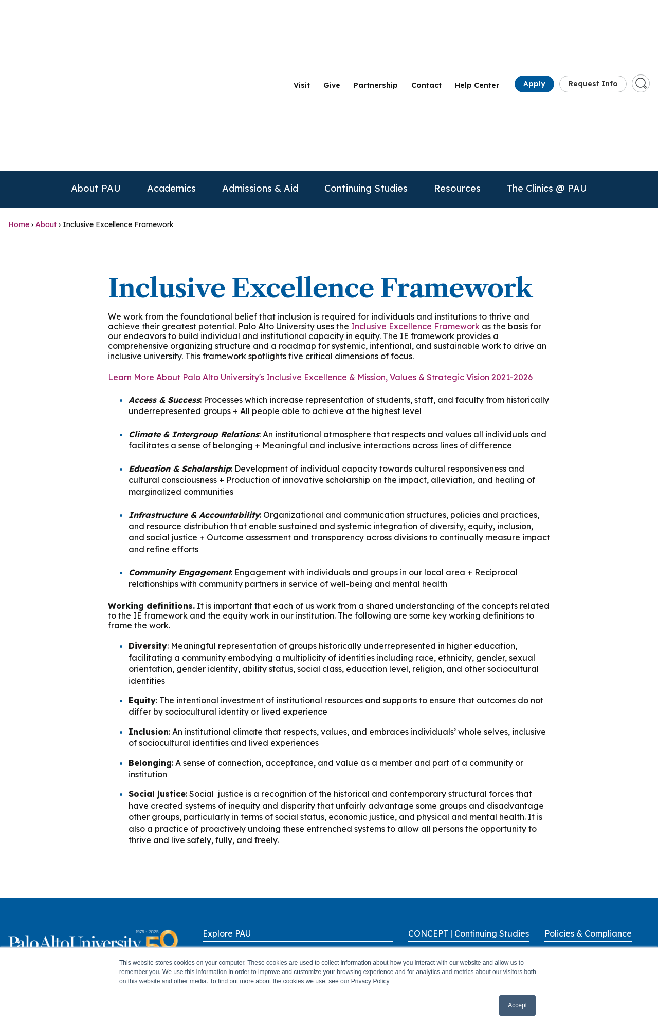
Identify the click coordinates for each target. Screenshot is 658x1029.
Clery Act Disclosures (580, 879)
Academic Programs (238, 843)
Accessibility (565, 825)
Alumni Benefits (435, 825)
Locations (322, 896)
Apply (534, 19)
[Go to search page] (641, 18)
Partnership (376, 21)
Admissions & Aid (260, 59)
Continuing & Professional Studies (237, 937)
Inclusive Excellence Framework (415, 197)
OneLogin (322, 861)
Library (317, 879)
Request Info (593, 19)
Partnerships (326, 914)
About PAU (96, 59)
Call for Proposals (438, 843)
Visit (302, 21)
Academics (171, 59)
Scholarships (429, 932)
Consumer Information (583, 896)
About (46, 95)
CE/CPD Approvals (440, 861)
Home (18, 95)
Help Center (477, 21)
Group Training (433, 896)
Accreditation (567, 843)
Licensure (560, 932)
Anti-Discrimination (577, 861)
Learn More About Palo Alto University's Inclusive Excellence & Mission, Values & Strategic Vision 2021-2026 (320, 248)
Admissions (222, 861)
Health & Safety (571, 914)
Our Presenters (433, 914)
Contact (426, 21)
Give (331, 21)
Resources (457, 59)
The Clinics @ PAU (547, 59)
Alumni (214, 879)
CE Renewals (430, 879)
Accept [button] (517, 1005)
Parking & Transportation (348, 932)
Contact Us (222, 914)
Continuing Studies (366, 59)
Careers (216, 896)
